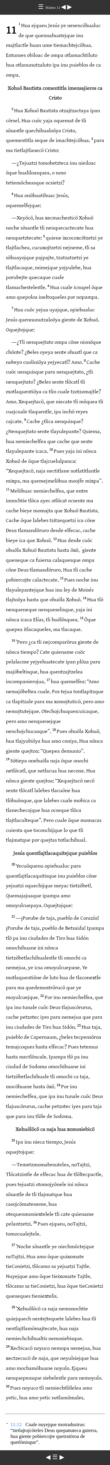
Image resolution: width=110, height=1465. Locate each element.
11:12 (16, 1424)
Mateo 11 (53, 7)
